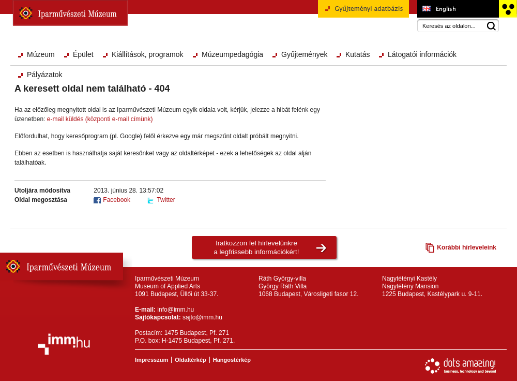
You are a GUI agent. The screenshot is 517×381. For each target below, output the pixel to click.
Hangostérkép (232, 360)
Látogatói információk (422, 54)
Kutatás (357, 54)
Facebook (116, 199)
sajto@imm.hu (202, 317)
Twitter (166, 199)
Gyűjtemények (304, 54)
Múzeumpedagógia (232, 54)
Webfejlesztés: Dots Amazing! (460, 366)
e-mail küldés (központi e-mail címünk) (100, 119)
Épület (83, 54)
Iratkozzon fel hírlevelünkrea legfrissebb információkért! (256, 247)
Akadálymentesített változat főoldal (507, 9)
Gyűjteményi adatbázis (363, 12)
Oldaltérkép (190, 360)
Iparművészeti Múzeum (70, 13)
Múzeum (41, 54)
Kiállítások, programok (148, 54)
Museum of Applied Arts (458, 9)
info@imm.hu (175, 309)
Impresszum (151, 360)
